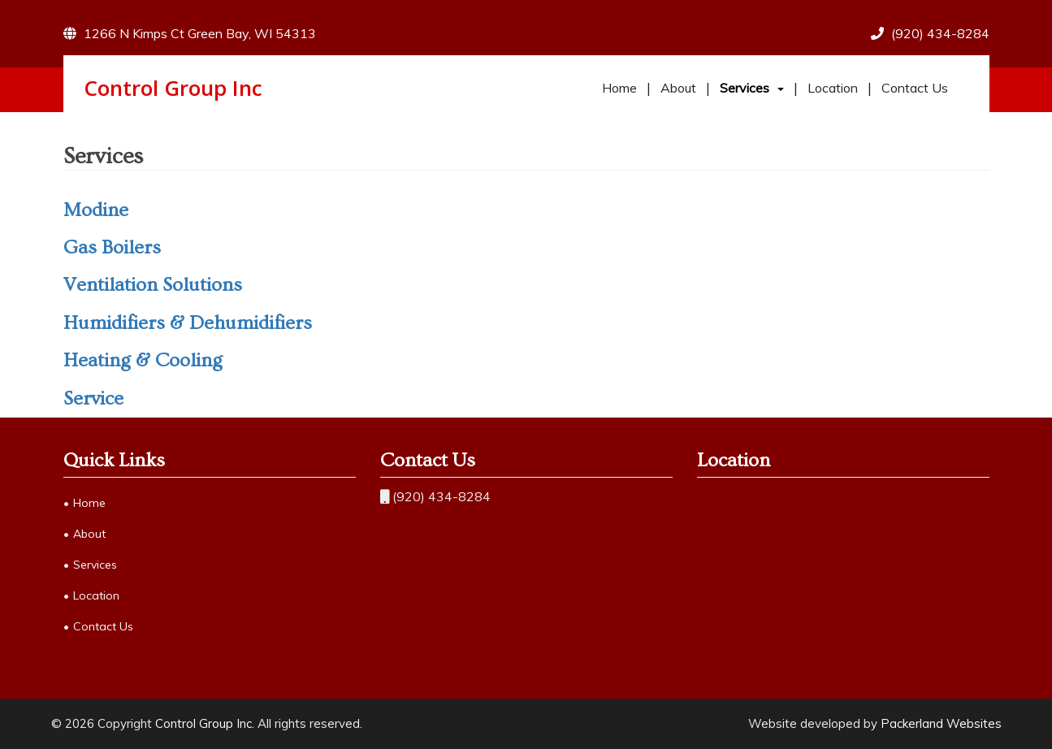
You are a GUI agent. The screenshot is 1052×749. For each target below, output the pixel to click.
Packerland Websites (941, 723)
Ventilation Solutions (152, 285)
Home (619, 88)
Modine (95, 210)
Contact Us (914, 88)
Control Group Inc (173, 87)
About (678, 88)
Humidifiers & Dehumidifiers (187, 323)
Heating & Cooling (143, 360)
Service (93, 398)
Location (832, 88)
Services (744, 88)
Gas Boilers (112, 247)
